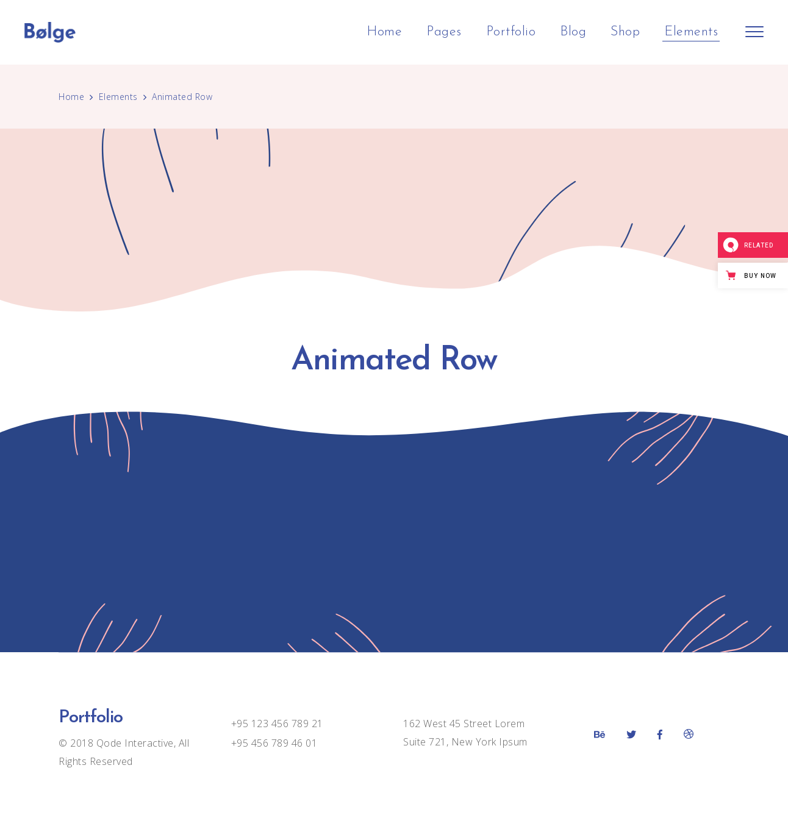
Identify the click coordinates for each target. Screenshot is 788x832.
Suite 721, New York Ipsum (465, 741)
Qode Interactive (133, 743)
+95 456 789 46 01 (274, 743)
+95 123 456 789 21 (277, 723)
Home (71, 96)
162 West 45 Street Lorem (464, 723)
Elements (118, 96)
